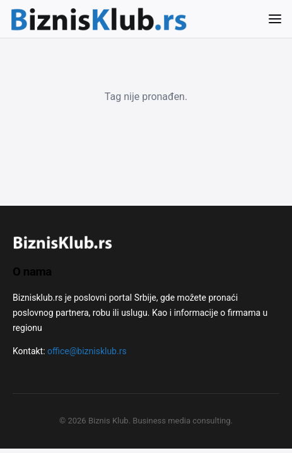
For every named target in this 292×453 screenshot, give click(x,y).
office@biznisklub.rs (87, 351)
